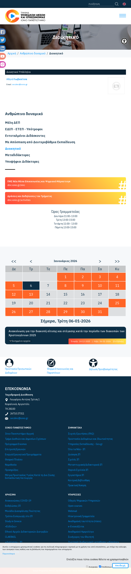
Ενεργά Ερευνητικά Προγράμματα (23, 454)
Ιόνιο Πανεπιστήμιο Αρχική (19, 433)
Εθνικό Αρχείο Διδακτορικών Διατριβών (26, 531)
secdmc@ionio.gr (19, 84)
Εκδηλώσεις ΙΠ (13, 506)
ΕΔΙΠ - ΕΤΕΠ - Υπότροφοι (24, 129)
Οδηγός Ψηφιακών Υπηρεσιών (84, 500)
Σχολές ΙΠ (73, 459)
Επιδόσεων (107, 567)
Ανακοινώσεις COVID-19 (18, 500)
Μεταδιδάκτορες (17, 155)
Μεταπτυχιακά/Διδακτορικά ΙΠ (85, 464)
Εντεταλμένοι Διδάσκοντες (25, 136)
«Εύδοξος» (11, 526)
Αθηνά (16, 79)
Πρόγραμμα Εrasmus (16, 444)
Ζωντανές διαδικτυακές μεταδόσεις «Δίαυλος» (93, 542)
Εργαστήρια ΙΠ (76, 475)
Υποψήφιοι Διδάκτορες (22, 161)
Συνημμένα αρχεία (21, 341)
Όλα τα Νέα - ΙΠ (76, 449)
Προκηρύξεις (11, 470)
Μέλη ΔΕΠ (12, 123)
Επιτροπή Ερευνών (15, 449)
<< (13, 261)
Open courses (75, 506)
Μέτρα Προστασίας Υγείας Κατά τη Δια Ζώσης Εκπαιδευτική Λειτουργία (30, 477)
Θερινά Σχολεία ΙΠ (78, 470)
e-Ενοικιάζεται (76, 526)
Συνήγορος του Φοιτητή (81, 537)
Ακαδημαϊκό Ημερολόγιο (81, 531)
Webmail (72, 511)
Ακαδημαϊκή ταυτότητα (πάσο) (84, 521)
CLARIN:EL (10, 537)
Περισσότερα (9, 553)
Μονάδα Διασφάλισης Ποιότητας (22, 511)
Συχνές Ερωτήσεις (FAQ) (81, 433)
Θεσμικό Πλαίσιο (14, 459)
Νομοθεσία (10, 464)
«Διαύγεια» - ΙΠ (13, 542)
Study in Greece (13, 521)
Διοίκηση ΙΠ (74, 454)
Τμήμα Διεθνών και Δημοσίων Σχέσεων (25, 439)
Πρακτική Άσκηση (77, 485)
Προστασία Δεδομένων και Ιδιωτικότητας (90, 439)
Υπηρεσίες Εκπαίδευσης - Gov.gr (85, 444)
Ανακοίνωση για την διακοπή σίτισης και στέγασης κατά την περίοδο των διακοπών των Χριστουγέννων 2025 (67, 333)
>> (117, 261)
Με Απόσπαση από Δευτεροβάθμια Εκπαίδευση (40, 142)
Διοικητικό (13, 149)
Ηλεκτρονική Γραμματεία (81, 516)
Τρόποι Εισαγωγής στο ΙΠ (19, 516)
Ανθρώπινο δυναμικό (33, 53)
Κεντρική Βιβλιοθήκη (79, 480)
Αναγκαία (93, 567)
